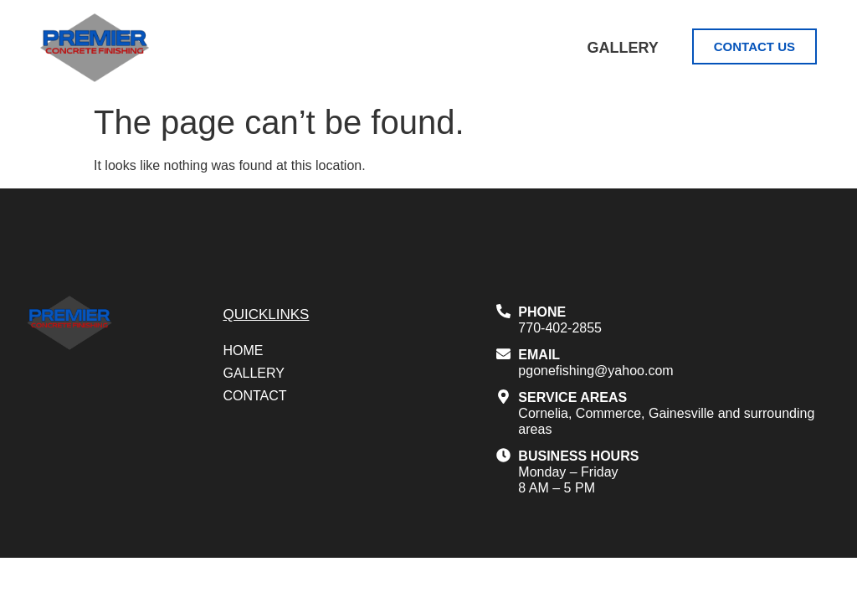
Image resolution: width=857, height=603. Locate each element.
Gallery (622, 47)
